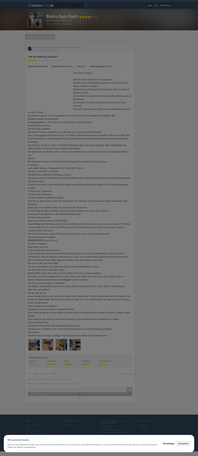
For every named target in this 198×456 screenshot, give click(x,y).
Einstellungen (169, 443)
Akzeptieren (183, 443)
